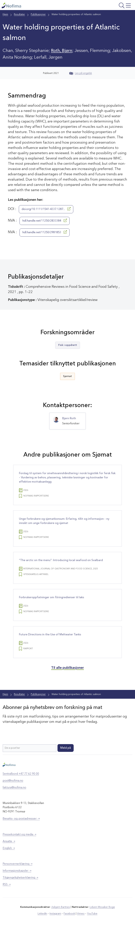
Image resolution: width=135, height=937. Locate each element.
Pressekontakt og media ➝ (19, 842)
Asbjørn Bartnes (61, 914)
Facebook (69, 921)
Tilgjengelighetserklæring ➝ (20, 885)
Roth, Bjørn (62, 51)
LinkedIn (43, 921)
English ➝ (9, 855)
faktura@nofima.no (14, 795)
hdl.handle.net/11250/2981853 (44, 232)
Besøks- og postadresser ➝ (21, 826)
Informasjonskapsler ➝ (17, 878)
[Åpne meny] (109, 6)
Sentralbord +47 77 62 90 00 (21, 781)
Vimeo (80, 921)
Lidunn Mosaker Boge (102, 914)
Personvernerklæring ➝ (17, 871)
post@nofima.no (13, 788)
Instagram (56, 921)
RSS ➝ (7, 892)
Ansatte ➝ (9, 849)
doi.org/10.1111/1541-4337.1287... (46, 209)
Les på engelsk (80, 73)
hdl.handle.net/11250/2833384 (44, 220)
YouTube (91, 921)
